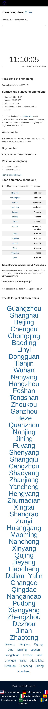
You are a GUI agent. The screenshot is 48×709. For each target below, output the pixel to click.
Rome (15, 248)
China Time (28, 116)
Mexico (15, 202)
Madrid (15, 243)
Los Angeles (15, 198)
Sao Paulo (15, 207)
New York (15, 193)
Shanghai (15, 253)
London (15, 212)
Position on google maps (12, 175)
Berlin (15, 234)
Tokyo (15, 222)
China (28, 12)
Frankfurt (15, 238)
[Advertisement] (24, 40)
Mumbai (15, 226)
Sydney (15, 217)
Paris (15, 258)
